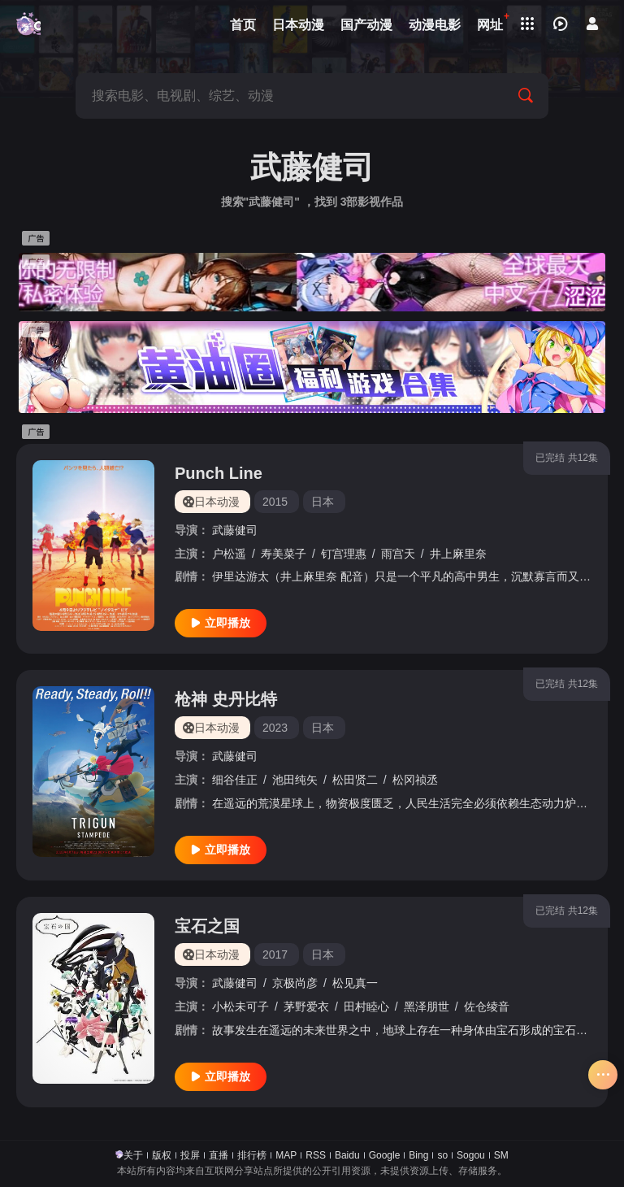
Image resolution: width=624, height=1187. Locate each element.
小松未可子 (240, 1006)
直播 (218, 1155)
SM (501, 1155)
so (442, 1155)
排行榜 (251, 1155)
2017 (275, 954)
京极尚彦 (295, 982)
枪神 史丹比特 (226, 699)
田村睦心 (366, 1006)
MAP (286, 1155)
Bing (418, 1155)
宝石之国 (207, 926)
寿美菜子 (283, 553)
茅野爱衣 (306, 1006)
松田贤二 (355, 779)
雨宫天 (398, 553)
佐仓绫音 (486, 1006)
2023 (275, 727)
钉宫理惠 (343, 553)
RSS (316, 1155)
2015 (275, 501)
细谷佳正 (235, 779)
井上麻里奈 (458, 553)
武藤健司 (235, 530)
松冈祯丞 (415, 779)
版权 (161, 1155)
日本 (322, 501)
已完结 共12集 (566, 457)
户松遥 (229, 553)
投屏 (190, 1155)
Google (385, 1155)
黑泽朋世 (426, 1006)
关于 (133, 1155)
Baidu (347, 1155)
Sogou (471, 1155)
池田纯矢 (295, 779)
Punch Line (218, 473)
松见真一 (355, 982)
